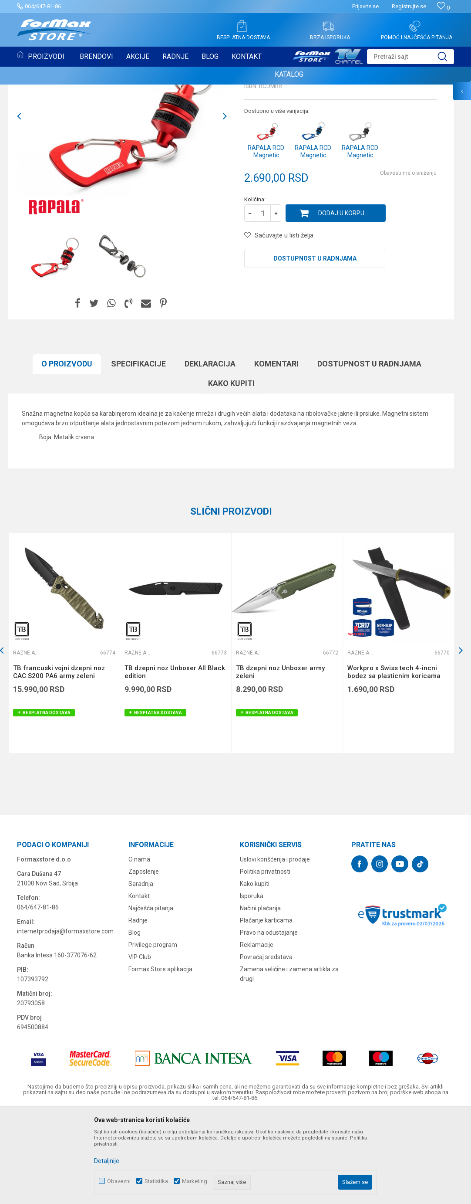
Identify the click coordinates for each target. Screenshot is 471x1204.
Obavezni (119, 1181)
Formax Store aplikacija (160, 1058)
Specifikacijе (138, 453)
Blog (134, 1021)
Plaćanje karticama (266, 1009)
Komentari (276, 453)
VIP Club (139, 1046)
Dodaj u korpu (341, 302)
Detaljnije (106, 1160)
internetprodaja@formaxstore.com (65, 1020)
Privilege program (152, 1034)
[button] (410, 56)
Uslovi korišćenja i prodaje (275, 948)
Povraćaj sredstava (266, 1046)
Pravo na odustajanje (269, 1021)
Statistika (156, 1181)
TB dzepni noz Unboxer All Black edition (174, 761)
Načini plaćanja (260, 997)
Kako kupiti (231, 472)
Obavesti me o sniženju (408, 262)
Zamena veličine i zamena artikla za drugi (289, 1063)
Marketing (194, 1181)
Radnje (138, 1009)
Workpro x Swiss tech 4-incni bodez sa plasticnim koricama (394, 761)
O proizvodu (66, 453)
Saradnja (140, 973)
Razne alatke (265, 146)
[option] (52, 345)
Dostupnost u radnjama (315, 347)
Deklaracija (210, 453)
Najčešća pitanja (150, 997)
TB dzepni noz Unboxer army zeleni (280, 761)
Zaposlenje (143, 960)
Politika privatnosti (265, 960)
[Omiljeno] (443, 7)
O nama (139, 948)
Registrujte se (409, 6)
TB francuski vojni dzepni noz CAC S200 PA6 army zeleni (59, 761)
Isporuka (251, 985)
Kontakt (139, 985)
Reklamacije (256, 1034)
